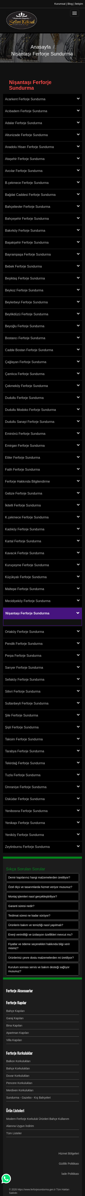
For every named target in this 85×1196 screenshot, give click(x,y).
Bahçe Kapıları (15, 1011)
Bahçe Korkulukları (18, 1068)
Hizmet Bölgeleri (68, 1153)
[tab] (42, 99)
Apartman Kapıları (17, 1032)
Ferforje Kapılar (16, 1002)
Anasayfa (41, 47)
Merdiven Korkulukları (19, 1090)
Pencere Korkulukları (19, 1083)
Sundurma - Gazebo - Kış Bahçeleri (28, 1097)
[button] (78, 613)
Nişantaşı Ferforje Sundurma (30, 85)
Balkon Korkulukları (18, 1061)
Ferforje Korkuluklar (19, 1053)
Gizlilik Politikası (69, 1163)
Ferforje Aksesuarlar (19, 990)
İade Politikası (70, 1173)
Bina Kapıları (14, 1025)
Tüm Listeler (14, 1133)
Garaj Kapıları (15, 1018)
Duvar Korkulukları (17, 1075)
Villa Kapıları (14, 1040)
